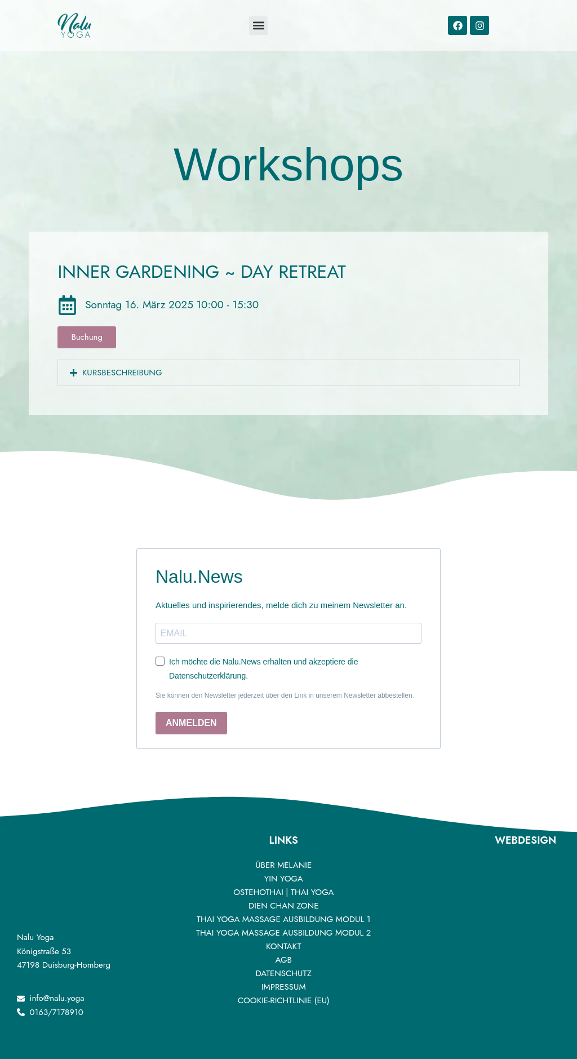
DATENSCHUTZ (283, 973)
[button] (288, 373)
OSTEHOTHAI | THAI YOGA (283, 892)
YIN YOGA (283, 878)
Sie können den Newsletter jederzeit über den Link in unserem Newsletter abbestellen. (285, 695)
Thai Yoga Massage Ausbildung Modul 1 (283, 919)
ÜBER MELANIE (283, 865)
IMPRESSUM (283, 987)
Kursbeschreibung (122, 372)
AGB (283, 960)
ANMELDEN (191, 723)
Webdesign (525, 840)
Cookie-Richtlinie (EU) (284, 1000)
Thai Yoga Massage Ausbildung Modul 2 (283, 933)
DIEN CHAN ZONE (283, 906)
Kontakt (283, 946)
